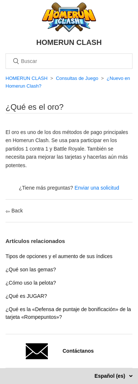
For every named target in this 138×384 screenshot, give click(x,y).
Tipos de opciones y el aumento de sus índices (59, 256)
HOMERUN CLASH (26, 78)
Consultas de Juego (77, 78)
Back (14, 211)
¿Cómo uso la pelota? (31, 283)
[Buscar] (69, 61)
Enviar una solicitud (96, 188)
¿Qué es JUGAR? (26, 296)
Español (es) (111, 376)
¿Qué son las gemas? (31, 269)
